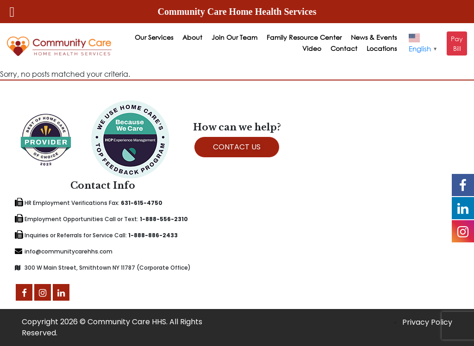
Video (311, 48)
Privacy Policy (427, 322)
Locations (382, 48)
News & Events (374, 37)
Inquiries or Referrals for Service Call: (96, 235)
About (192, 37)
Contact (344, 48)
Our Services (154, 37)
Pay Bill (457, 43)
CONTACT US (237, 147)
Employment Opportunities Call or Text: (101, 219)
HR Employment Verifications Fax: (88, 203)
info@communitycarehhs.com (63, 251)
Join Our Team (234, 37)
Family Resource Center (304, 37)
